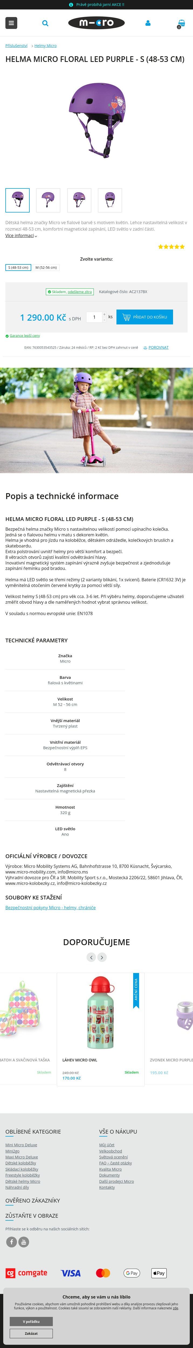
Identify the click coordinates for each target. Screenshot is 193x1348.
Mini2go (12, 1151)
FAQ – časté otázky (115, 1163)
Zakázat (31, 1333)
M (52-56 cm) (46, 267)
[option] (96, 420)
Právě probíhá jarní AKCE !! (100, 4)
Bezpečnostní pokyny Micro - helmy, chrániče (50, 908)
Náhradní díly (17, 1187)
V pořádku (31, 1321)
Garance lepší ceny (25, 335)
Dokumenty (109, 1175)
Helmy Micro (46, 45)
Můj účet (107, 1144)
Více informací (21, 235)
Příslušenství (16, 45)
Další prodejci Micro (116, 1181)
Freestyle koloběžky (22, 1175)
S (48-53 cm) (18, 267)
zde (175, 1308)
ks (99, 317)
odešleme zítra (80, 291)
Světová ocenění (113, 1157)
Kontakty (107, 1187)
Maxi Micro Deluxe (21, 1157)
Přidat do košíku (144, 317)
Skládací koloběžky (21, 1169)
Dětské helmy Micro (22, 1181)
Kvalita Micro (110, 1169)
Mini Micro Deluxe (21, 1144)
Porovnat (155, 347)
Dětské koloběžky (20, 1163)
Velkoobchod (110, 1151)
